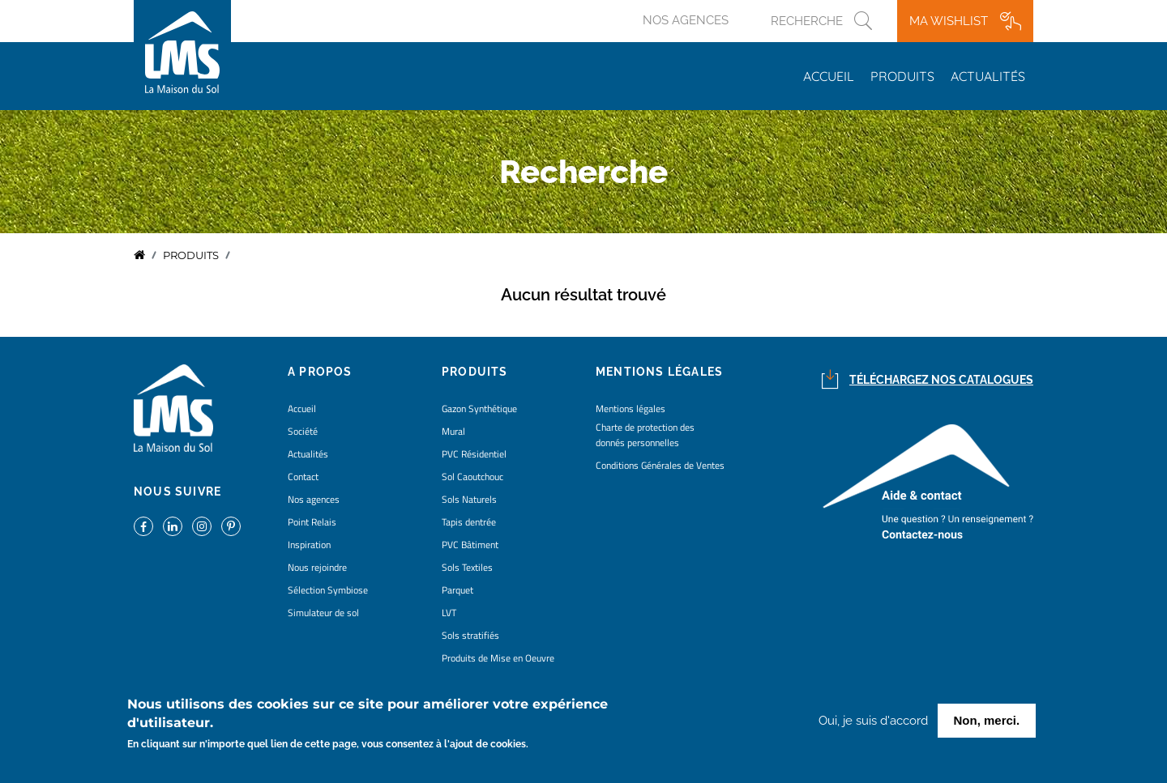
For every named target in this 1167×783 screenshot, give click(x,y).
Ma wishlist (948, 21)
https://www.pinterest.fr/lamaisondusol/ (231, 526)
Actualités (988, 76)
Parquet (457, 590)
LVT (449, 612)
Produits (902, 76)
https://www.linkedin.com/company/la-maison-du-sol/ (172, 526)
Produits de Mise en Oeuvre (498, 658)
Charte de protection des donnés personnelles (645, 434)
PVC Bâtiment (470, 544)
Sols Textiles (467, 567)
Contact (303, 476)
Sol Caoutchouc (472, 476)
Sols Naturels (469, 499)
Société (303, 431)
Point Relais (312, 522)
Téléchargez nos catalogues (941, 379)
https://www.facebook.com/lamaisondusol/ (143, 526)
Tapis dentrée (469, 522)
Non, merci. (987, 722)
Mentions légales (630, 408)
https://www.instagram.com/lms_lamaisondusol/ (202, 526)
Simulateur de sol (323, 612)
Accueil (828, 76)
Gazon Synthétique (479, 408)
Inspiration (309, 544)
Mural (453, 431)
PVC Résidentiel (474, 454)
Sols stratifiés (470, 635)
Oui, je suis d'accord (873, 722)
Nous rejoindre (317, 567)
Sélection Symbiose (328, 590)
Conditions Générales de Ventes (660, 465)
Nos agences (686, 20)
